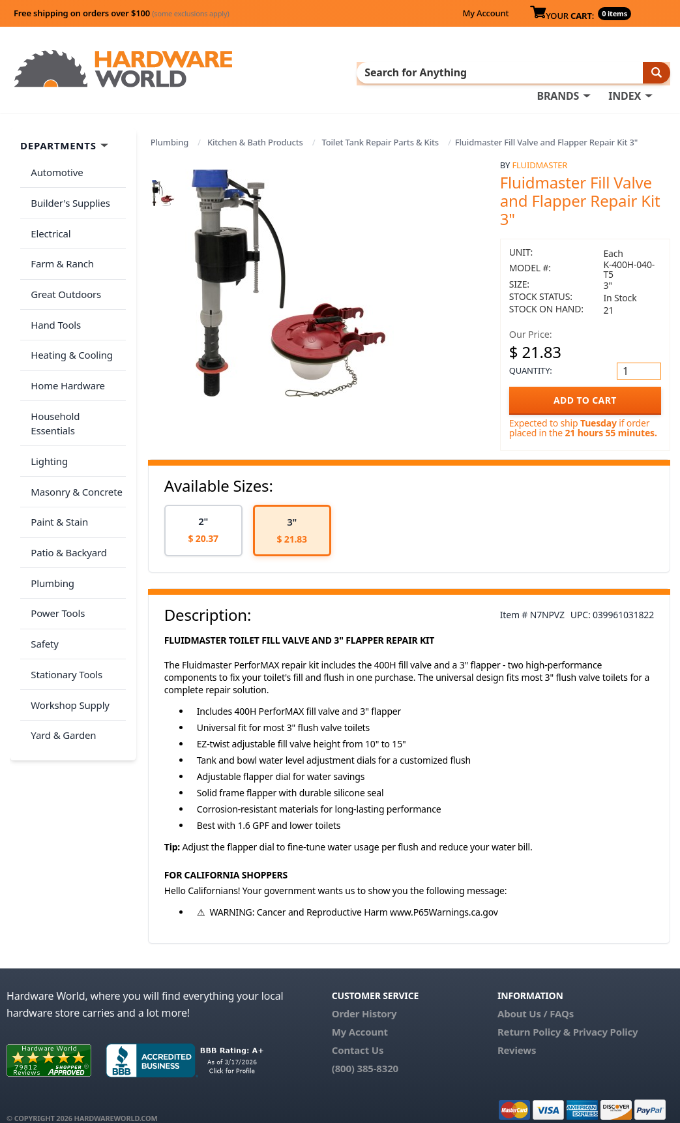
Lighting (46, 384)
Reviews (516, 1033)
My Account (485, 13)
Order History (364, 996)
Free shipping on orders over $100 (121, 13)
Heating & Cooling (69, 307)
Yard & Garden (60, 616)
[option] (203, 513)
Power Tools (55, 513)
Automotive (54, 153)
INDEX (350, 72)
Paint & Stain (56, 436)
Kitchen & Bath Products (255, 125)
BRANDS (284, 72)
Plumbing (169, 125)
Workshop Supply (67, 590)
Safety (41, 539)
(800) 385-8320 (365, 1051)
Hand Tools (53, 281)
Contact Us (358, 1033)
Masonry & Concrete (73, 410)
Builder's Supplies (68, 178)
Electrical (48, 204)
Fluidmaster (539, 148)
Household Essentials (75, 359)
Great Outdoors (63, 256)
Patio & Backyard (66, 462)
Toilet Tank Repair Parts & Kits (380, 125)
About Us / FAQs (535, 996)
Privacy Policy (605, 1014)
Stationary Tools (64, 565)
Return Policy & (533, 1014)
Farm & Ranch (59, 230)
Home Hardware (65, 333)
